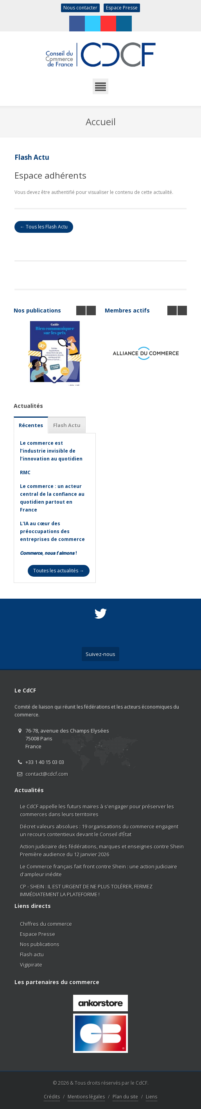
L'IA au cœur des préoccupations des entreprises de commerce (52, 531)
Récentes (31, 425)
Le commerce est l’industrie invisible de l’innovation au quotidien (51, 451)
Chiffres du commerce (46, 923)
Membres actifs (127, 310)
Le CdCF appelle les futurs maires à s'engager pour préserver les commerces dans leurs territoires (97, 810)
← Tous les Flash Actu (44, 226)
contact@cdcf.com (46, 773)
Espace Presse (122, 7)
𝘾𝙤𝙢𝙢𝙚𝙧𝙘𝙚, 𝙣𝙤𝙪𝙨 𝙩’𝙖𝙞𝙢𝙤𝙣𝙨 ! (48, 553)
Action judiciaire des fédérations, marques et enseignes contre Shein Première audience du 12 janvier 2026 (102, 850)
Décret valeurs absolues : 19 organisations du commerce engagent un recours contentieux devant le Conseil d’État (99, 830)
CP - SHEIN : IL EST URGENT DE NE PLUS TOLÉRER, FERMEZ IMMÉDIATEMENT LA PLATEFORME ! (86, 890)
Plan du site (125, 1096)
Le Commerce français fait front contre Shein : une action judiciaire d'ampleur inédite (98, 870)
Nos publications (37, 310)
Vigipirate (31, 964)
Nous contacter (80, 7)
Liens (151, 1096)
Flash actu (32, 954)
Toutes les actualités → (58, 570)
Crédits (52, 1096)
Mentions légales (86, 1096)
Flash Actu (67, 425)
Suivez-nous (100, 654)
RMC (25, 472)
